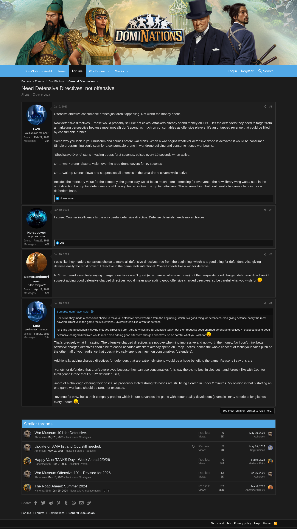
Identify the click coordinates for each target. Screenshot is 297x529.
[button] (109, 71)
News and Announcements (83, 490)
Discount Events (76, 463)
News (62, 71)
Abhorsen (38, 437)
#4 (270, 303)
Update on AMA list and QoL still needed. (66, 446)
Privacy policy (242, 523)
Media (119, 71)
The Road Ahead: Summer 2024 (59, 486)
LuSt (27, 94)
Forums (77, 71)
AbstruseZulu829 (253, 490)
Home (267, 523)
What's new (97, 71)
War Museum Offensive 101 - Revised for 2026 (71, 473)
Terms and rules (221, 523)
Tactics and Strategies (76, 437)
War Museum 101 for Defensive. (59, 433)
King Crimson (255, 450)
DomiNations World (38, 71)
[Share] (265, 106)
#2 (270, 210)
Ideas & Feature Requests (79, 450)
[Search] (265, 71)
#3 (270, 254)
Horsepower (36, 232)
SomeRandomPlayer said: (73, 311)
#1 (270, 106)
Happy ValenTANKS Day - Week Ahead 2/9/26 (70, 460)
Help (257, 523)
